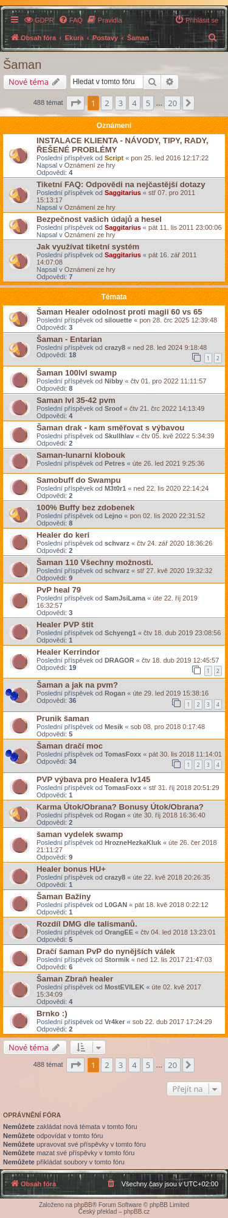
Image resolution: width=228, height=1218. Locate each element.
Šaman (22, 64)
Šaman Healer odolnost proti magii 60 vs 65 (119, 311)
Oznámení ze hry (90, 165)
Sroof (113, 408)
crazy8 (115, 347)
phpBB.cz (136, 1211)
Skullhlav (119, 436)
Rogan (115, 693)
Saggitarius (123, 192)
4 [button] (134, 103)
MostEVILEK (124, 987)
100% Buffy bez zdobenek (85, 507)
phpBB (83, 1205)
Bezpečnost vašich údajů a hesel (99, 219)
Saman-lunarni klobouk (80, 455)
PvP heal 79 (58, 589)
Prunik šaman (62, 718)
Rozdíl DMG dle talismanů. (86, 923)
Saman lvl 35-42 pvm (76, 400)
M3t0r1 (115, 488)
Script (114, 158)
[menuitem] (39, 20)
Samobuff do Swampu (78, 480)
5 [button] (148, 103)
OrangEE (119, 932)
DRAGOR (119, 660)
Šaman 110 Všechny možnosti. (94, 562)
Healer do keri (62, 535)
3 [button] (121, 103)
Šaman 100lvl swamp (76, 372)
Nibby (114, 381)
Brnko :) (51, 1013)
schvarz (117, 543)
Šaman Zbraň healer (74, 978)
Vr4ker (115, 1021)
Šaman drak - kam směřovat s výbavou (110, 427)
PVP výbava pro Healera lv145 (93, 779)
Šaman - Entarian (69, 339)
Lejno (113, 515)
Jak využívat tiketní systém (87, 246)
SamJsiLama (125, 598)
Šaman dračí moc (69, 745)
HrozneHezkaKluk (133, 842)
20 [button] (172, 103)
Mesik (114, 726)
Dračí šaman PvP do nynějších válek (105, 951)
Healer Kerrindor (68, 652)
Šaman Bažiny (63, 896)
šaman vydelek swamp (79, 834)
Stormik (117, 959)
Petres (115, 463)
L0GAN (116, 904)
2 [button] (107, 103)
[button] (75, 103)
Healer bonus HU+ (71, 869)
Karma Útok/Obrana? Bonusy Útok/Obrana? (120, 806)
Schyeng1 (120, 632)
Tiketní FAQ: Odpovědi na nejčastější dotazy (121, 184)
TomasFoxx (123, 754)
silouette (118, 320)
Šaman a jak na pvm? (77, 684)
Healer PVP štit (65, 624)
